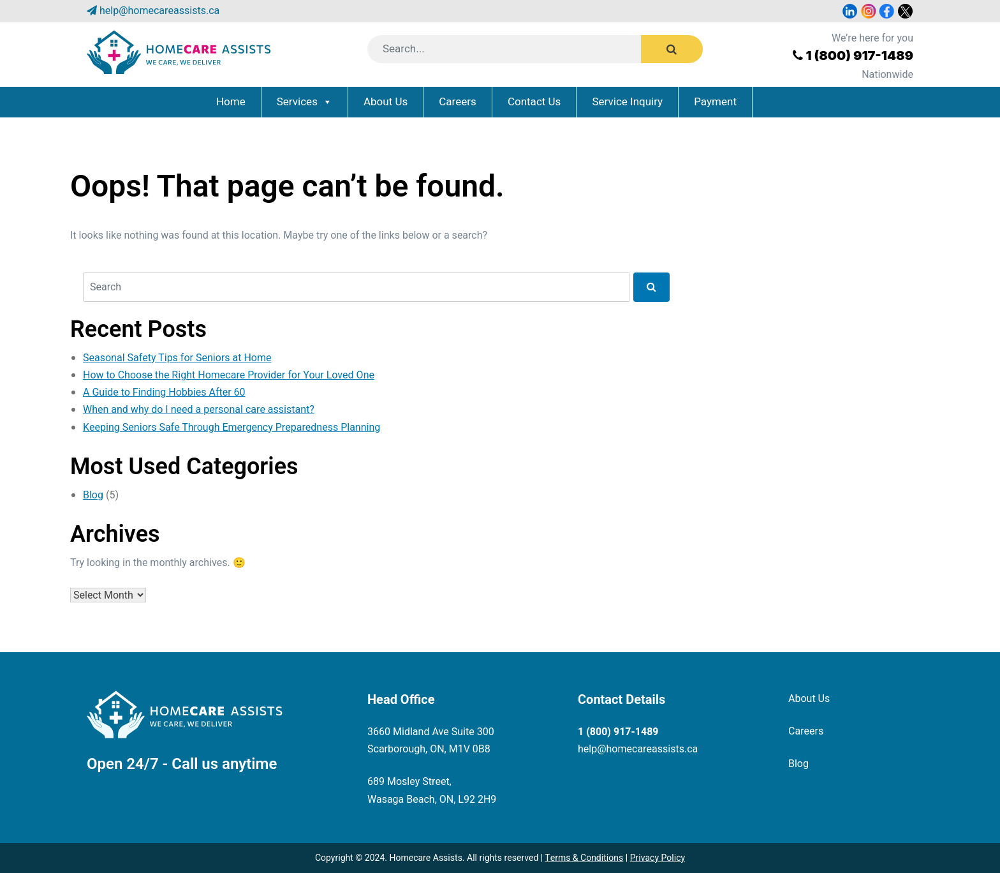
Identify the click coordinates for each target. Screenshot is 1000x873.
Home (231, 102)
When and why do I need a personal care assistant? (198, 409)
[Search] (520, 49)
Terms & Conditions (584, 858)
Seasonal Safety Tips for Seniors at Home (177, 358)
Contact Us (534, 102)
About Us (386, 102)
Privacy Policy (657, 858)
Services (297, 102)
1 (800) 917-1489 (859, 55)
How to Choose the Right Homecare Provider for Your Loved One (228, 375)
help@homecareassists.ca (159, 11)
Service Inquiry (627, 102)
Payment (715, 102)
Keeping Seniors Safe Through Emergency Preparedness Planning (231, 427)
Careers (457, 102)
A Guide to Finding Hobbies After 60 (164, 392)
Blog (93, 495)
